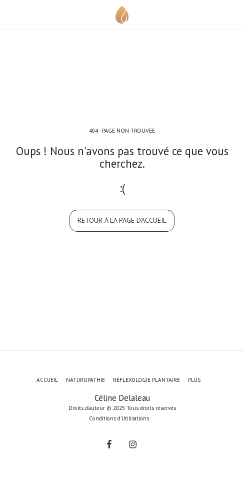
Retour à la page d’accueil (122, 220)
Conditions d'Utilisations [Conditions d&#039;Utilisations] (119, 418)
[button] (11, 15)
